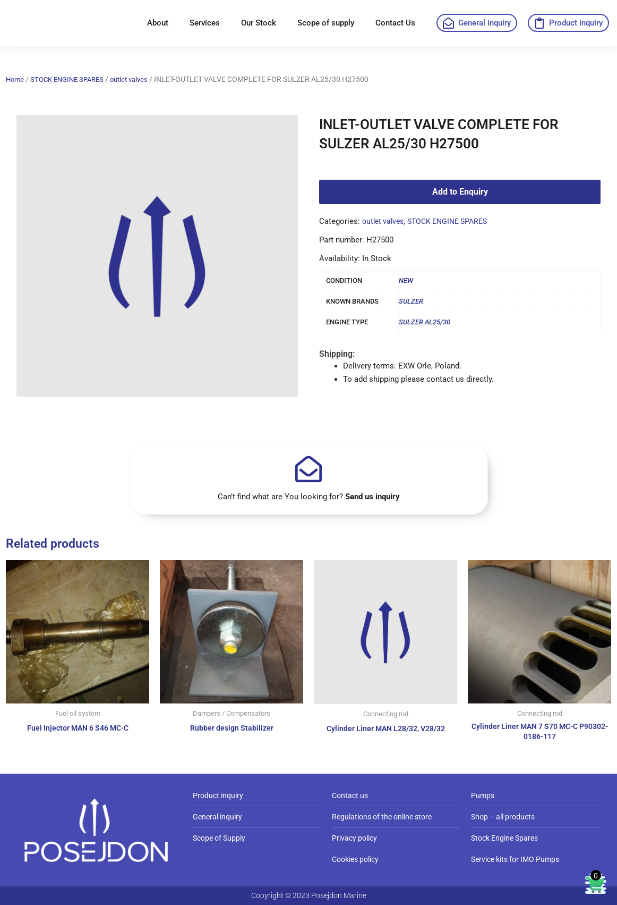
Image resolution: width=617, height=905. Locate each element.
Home (15, 79)
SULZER (411, 301)
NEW (406, 280)
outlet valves (138, 79)
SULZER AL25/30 (424, 322)
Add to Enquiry (460, 192)
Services (205, 23)
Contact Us (395, 23)
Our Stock (258, 23)
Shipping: (337, 354)
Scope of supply (325, 23)
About (157, 23)
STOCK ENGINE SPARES (72, 79)
